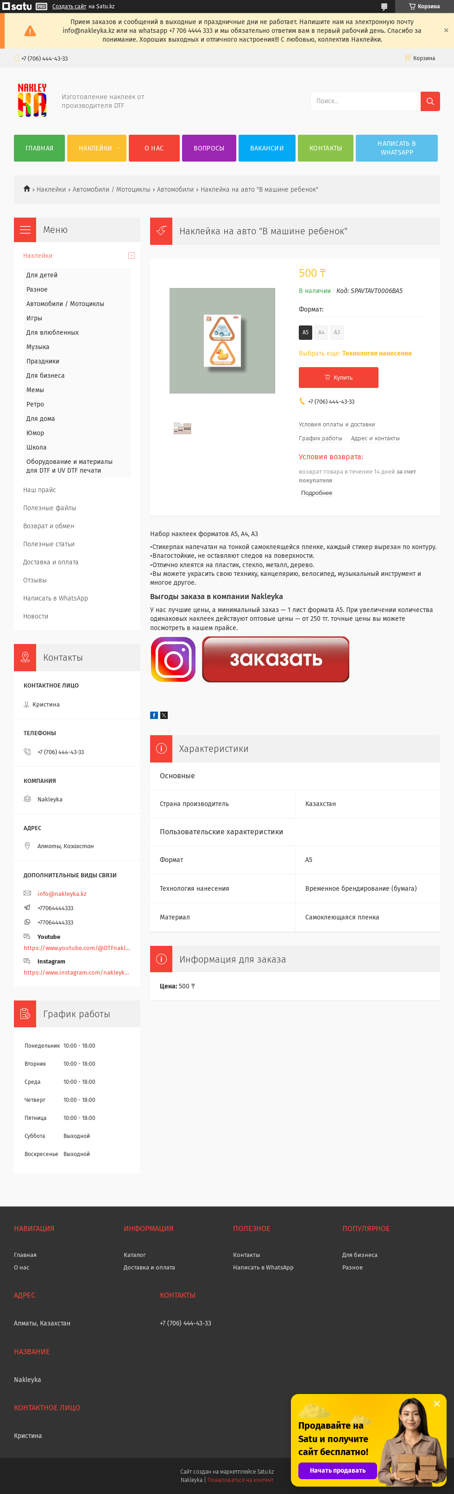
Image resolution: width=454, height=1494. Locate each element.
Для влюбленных (52, 333)
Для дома (40, 419)
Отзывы (35, 580)
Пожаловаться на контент (240, 1480)
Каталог (135, 1254)
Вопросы (209, 148)
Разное (37, 290)
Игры (34, 318)
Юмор (35, 433)
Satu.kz (265, 1472)
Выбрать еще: (355, 353)
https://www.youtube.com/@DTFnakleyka (77, 947)
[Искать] (430, 101)
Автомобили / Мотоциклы (112, 190)
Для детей (41, 275)
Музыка (38, 347)
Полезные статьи (49, 544)
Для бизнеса (45, 376)
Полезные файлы (49, 508)
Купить (343, 377)
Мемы (35, 390)
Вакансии (267, 148)
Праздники (42, 361)
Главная (39, 148)
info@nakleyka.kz (62, 893)
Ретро (35, 404)
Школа (36, 447)
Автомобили (175, 190)
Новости (35, 616)
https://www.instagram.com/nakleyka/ (77, 972)
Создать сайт (69, 6)
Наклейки (95, 148)
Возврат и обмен (48, 526)
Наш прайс (39, 490)
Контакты (325, 148)
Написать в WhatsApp (397, 148)
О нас (154, 148)
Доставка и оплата (51, 562)
